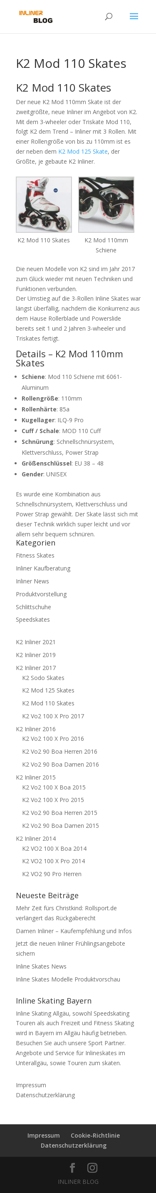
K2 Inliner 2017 (36, 668)
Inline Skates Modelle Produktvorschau (68, 979)
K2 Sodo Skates (43, 678)
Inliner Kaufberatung (43, 568)
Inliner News (32, 581)
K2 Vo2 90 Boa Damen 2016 (60, 764)
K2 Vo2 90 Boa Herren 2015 (59, 813)
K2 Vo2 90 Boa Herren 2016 (59, 751)
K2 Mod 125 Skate (83, 151)
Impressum (31, 1085)
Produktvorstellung (41, 594)
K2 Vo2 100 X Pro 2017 (53, 716)
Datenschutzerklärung (45, 1095)
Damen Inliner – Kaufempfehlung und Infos (74, 931)
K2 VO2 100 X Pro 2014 (53, 861)
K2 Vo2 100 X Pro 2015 (53, 800)
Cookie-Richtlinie (95, 1135)
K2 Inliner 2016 (36, 729)
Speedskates (33, 619)
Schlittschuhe (33, 607)
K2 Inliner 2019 (36, 655)
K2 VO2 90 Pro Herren (52, 874)
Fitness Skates (35, 555)
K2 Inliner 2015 (36, 777)
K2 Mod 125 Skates (48, 690)
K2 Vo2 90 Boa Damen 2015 (60, 825)
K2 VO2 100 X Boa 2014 (54, 848)
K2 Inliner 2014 (36, 838)
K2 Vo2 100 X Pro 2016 (53, 738)
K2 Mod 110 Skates (48, 703)
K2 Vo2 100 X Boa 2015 (54, 787)
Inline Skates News (41, 966)
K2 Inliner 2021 (36, 642)
